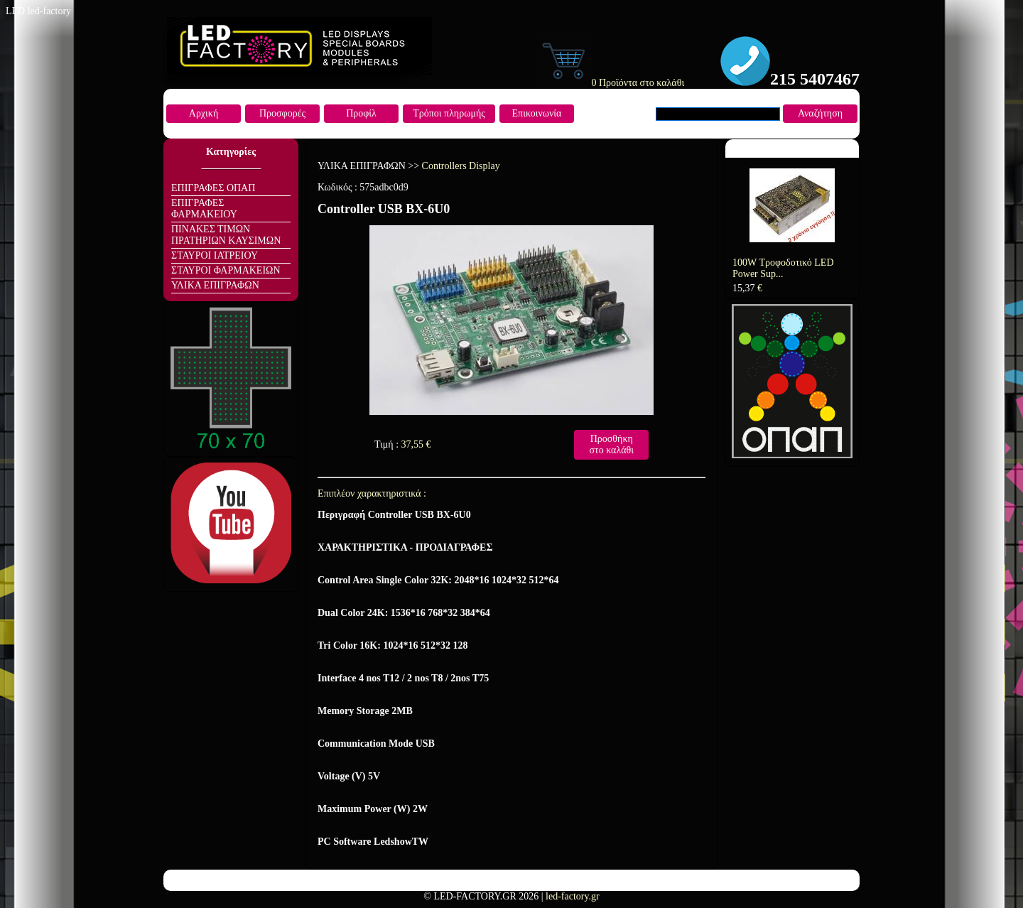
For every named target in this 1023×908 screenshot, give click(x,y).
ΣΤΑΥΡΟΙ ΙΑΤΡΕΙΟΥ (214, 255)
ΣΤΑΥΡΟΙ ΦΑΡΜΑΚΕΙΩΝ (226, 270)
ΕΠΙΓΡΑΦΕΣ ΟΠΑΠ (213, 188)
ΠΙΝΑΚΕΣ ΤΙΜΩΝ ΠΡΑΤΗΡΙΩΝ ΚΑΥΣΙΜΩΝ (226, 235)
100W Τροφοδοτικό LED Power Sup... (783, 268)
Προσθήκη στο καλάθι (611, 444)
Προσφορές (282, 113)
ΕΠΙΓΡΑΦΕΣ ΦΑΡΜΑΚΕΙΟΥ (204, 209)
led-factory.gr (573, 896)
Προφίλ (361, 113)
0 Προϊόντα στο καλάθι (611, 82)
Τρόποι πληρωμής (449, 113)
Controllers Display (461, 166)
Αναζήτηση (820, 113)
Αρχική (203, 113)
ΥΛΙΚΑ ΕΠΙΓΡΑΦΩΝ (215, 285)
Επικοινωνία (537, 113)
